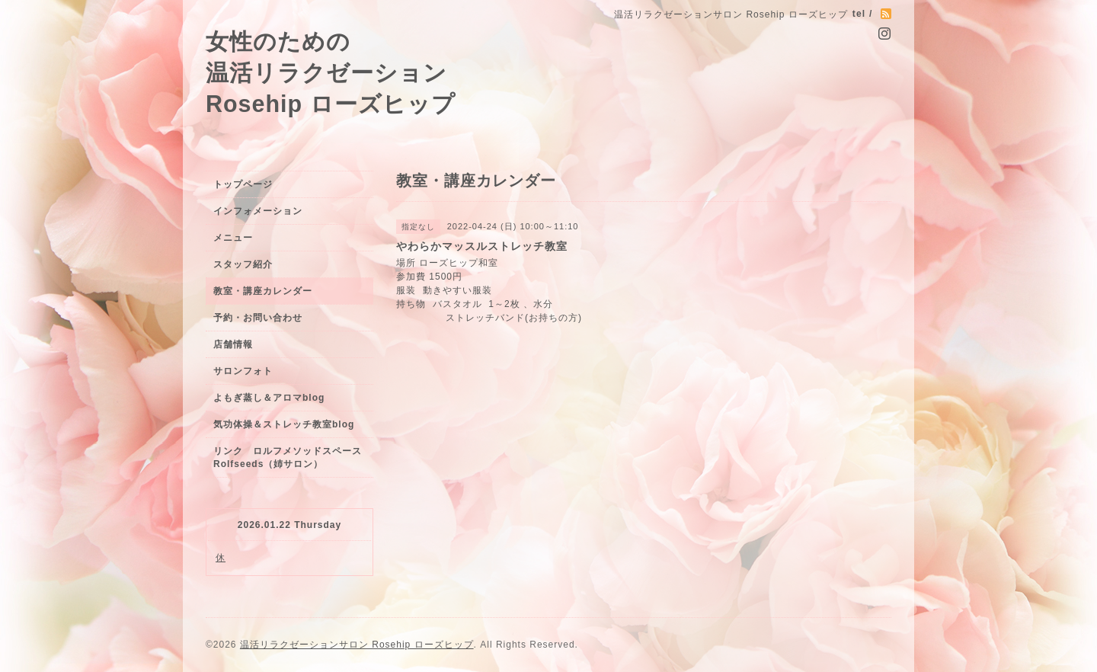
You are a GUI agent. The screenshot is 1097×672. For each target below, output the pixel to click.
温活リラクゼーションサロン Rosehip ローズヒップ (357, 644)
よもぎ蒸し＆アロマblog (269, 397)
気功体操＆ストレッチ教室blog (283, 424)
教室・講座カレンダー (262, 291)
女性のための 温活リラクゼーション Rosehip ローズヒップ (331, 72)
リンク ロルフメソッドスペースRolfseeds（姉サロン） (287, 457)
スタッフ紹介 (243, 264)
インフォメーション (257, 211)
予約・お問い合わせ (257, 317)
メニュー (233, 237)
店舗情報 (233, 344)
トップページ (243, 184)
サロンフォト (243, 371)
